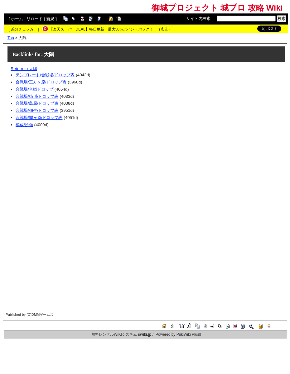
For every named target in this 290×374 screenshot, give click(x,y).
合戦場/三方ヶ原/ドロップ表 (41, 82)
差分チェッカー (24, 29)
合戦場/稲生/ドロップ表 (37, 110)
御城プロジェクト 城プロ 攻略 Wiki (217, 7)
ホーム (17, 19)
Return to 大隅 (24, 68)
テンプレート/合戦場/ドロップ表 (45, 75)
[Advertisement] (148, 175)
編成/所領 (24, 124)
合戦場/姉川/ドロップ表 (37, 96)
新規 (50, 19)
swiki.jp (144, 334)
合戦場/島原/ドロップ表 (37, 103)
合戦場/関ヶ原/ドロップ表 (39, 117)
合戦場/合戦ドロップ (34, 89)
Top (10, 38)
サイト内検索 (198, 18)
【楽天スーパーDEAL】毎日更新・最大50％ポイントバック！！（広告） (110, 29)
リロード (35, 19)
